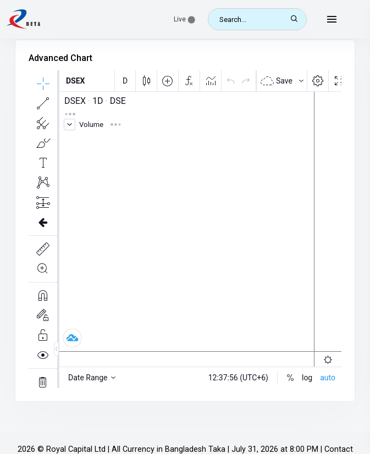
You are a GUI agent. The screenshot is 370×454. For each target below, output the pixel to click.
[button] (184, 19)
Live (184, 19)
